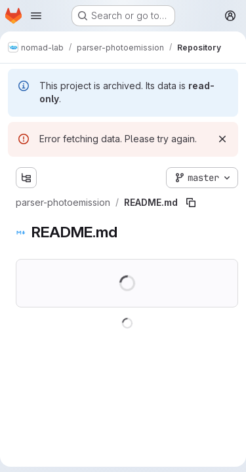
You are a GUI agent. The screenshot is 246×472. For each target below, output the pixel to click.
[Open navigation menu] (36, 15)
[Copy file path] (190, 202)
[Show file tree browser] (26, 177)
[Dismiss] (222, 139)
